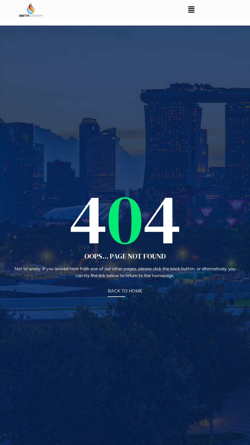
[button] (191, 10)
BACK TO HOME (125, 291)
